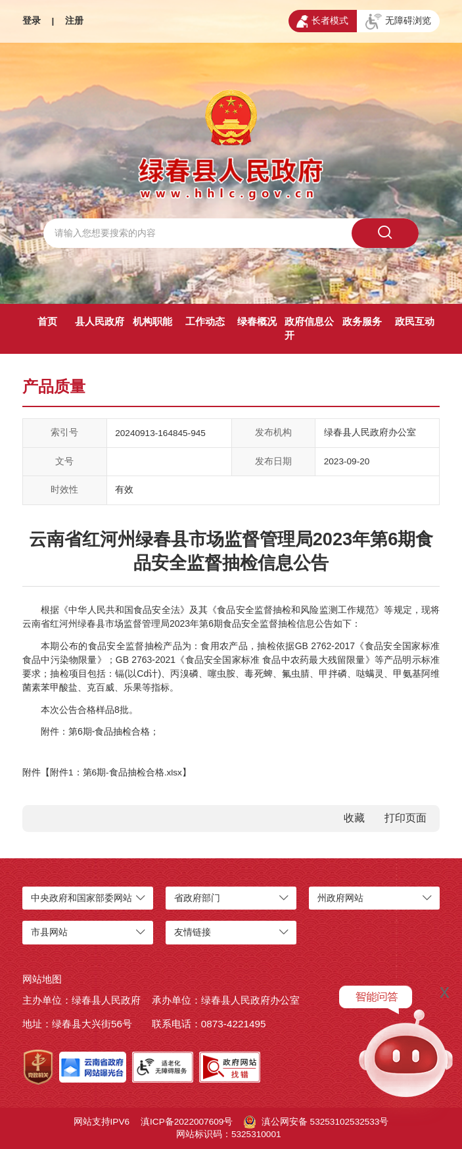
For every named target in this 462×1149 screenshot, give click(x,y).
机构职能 (152, 321)
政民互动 (414, 321)
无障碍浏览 (398, 22)
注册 (74, 21)
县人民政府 (99, 321)
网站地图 (42, 979)
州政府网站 (340, 898)
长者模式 (322, 21)
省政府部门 (197, 898)
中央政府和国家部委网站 (81, 898)
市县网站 (49, 932)
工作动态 (205, 321)
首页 (47, 321)
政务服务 (362, 321)
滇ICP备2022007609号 (187, 1122)
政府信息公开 (309, 328)
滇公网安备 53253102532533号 (316, 1122)
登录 (31, 21)
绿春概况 (257, 321)
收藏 (354, 817)
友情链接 (192, 932)
